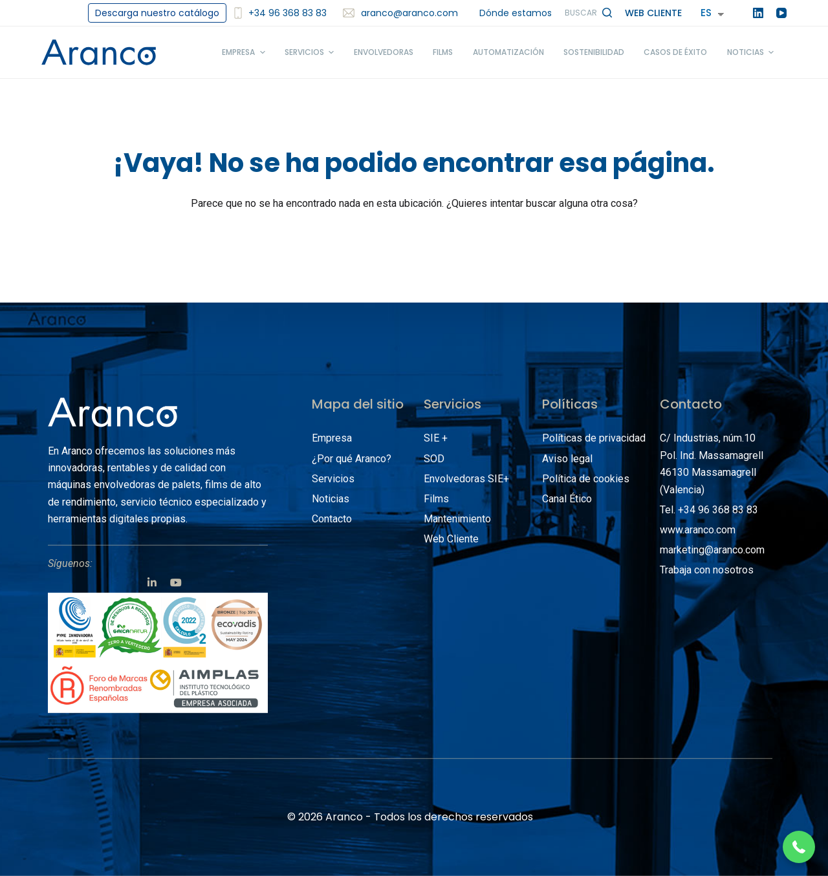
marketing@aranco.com (712, 550)
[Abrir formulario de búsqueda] (588, 12)
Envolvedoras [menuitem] (383, 52)
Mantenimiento (457, 519)
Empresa (332, 438)
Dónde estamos (515, 13)
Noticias (330, 499)
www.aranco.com (697, 530)
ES (706, 12)
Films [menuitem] (443, 52)
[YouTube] (781, 13)
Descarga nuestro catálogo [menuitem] (157, 12)
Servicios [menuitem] (311, 52)
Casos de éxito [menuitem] (675, 52)
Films (436, 499)
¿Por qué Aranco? (351, 458)
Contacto (332, 519)
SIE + (436, 438)
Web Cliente (653, 13)
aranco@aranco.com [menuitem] (400, 12)
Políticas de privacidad (594, 438)
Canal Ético (567, 499)
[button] (799, 847)
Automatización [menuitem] (508, 52)
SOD (434, 458)
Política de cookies (585, 479)
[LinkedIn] (758, 13)
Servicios (333, 479)
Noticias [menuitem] (752, 52)
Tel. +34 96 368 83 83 (709, 510)
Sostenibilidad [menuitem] (593, 52)
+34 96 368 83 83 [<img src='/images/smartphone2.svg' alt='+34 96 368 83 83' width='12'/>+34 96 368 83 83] (280, 12)
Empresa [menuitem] (245, 52)
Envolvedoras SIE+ (466, 479)
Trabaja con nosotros (707, 570)
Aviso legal (567, 458)
